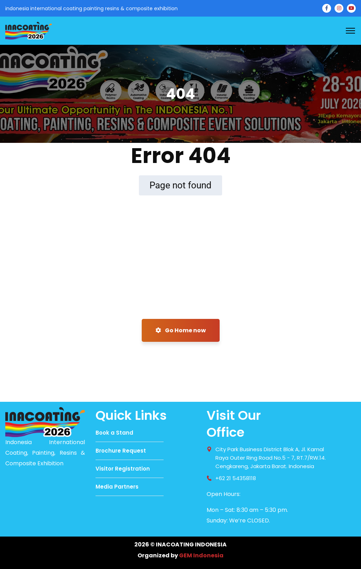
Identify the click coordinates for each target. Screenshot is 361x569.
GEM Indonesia (201, 555)
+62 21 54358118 (235, 478)
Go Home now (180, 330)
